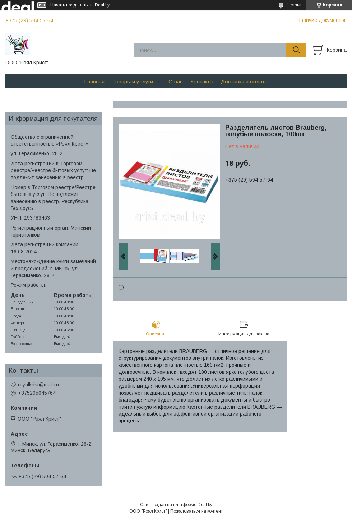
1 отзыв (295, 5)
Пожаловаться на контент (196, 511)
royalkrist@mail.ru (38, 385)
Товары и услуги (132, 81)
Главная (94, 81)
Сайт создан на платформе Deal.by (176, 504)
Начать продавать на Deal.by (80, 5)
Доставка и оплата (244, 81)
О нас (175, 81)
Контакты (201, 81)
